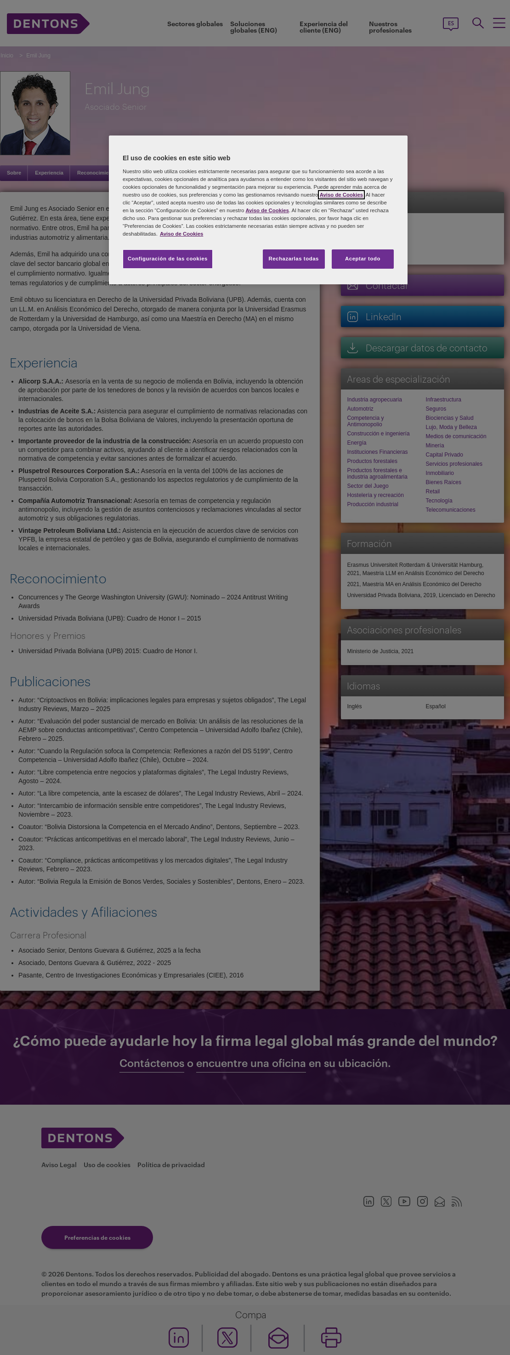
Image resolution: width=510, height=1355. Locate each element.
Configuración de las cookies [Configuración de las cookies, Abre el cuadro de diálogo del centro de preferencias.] (168, 258)
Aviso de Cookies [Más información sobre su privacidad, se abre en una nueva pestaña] (181, 234)
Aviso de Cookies (341, 195)
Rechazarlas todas (293, 258)
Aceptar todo (362, 258)
